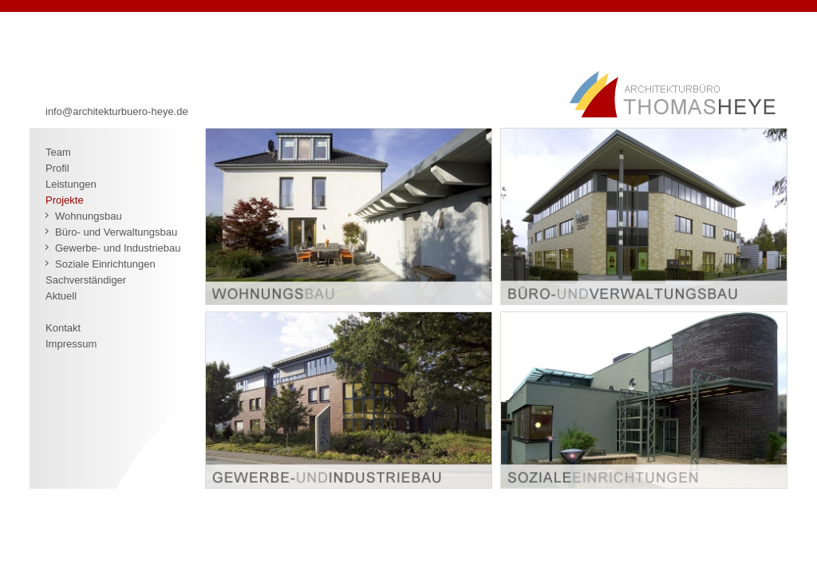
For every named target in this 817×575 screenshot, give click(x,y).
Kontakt (63, 328)
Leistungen (71, 184)
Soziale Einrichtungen (105, 264)
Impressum (71, 344)
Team (58, 152)
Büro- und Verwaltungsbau (116, 232)
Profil (57, 168)
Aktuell (61, 296)
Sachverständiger (85, 280)
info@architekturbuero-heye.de (116, 111)
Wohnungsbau (88, 216)
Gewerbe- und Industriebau (118, 248)
